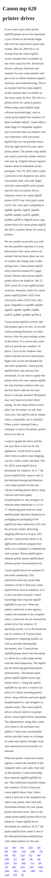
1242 (23, 851)
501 (14, 855)
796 (31, 859)
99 (22, 875)
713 (32, 863)
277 (15, 859)
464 (38, 855)
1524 (30, 847)
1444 (40, 867)
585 (6, 851)
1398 (7, 859)
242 (39, 859)
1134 (22, 855)
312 (6, 847)
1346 (32, 851)
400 (14, 847)
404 (6, 855)
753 (6, 867)
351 (15, 863)
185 (40, 863)
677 (31, 855)
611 (41, 871)
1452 (7, 871)
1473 (22, 867)
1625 (23, 863)
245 (39, 847)
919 (22, 847)
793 (41, 851)
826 (14, 867)
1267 (31, 867)
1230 (7, 863)
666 (23, 859)
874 (15, 875)
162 (24, 871)
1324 (7, 875)
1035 (15, 851)
